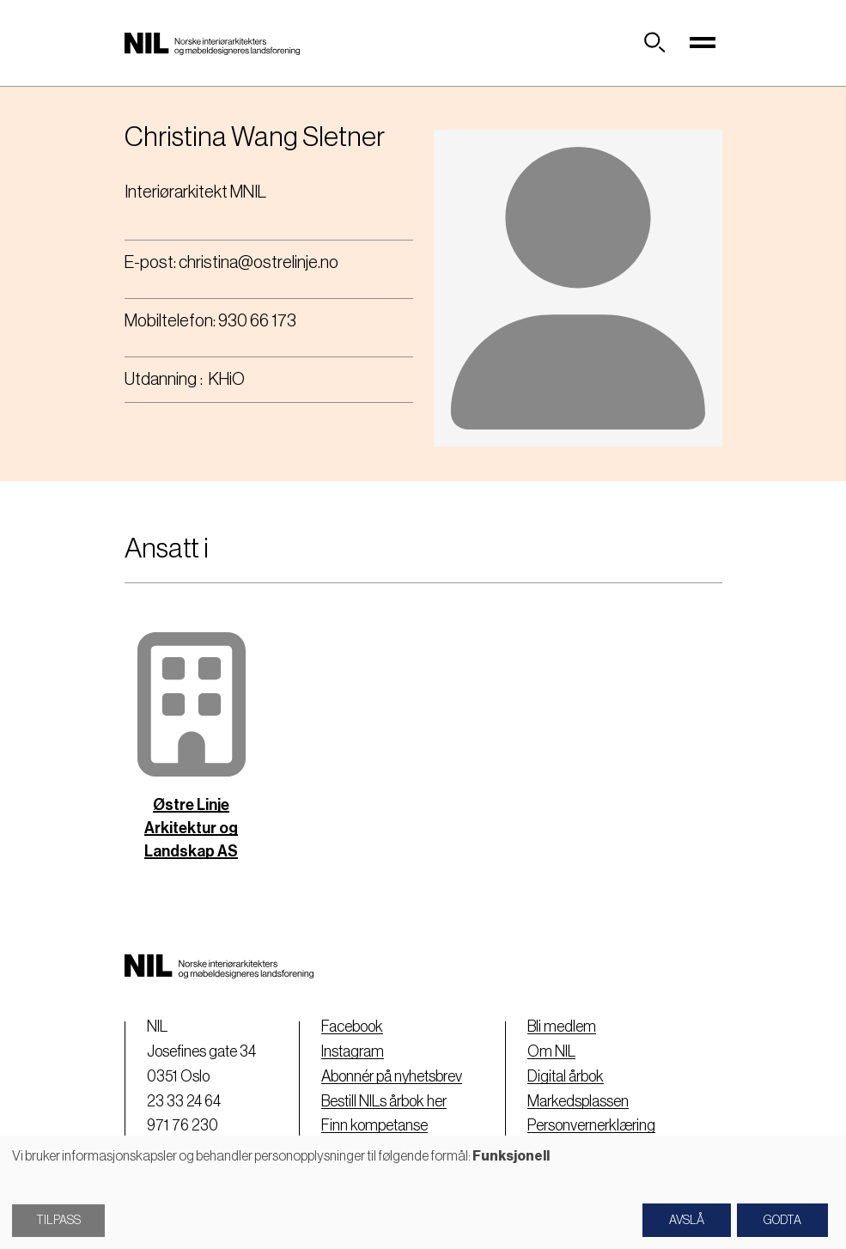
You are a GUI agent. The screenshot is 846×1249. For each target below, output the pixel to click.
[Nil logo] (212, 43)
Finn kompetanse (374, 1125)
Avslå (686, 1221)
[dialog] (423, 1192)
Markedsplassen (578, 1101)
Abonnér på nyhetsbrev (391, 1076)
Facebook (352, 1026)
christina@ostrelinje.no (258, 262)
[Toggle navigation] (703, 43)
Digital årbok (565, 1076)
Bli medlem (561, 1026)
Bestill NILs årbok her (384, 1101)
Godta (782, 1221)
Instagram (352, 1051)
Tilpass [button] (58, 1221)
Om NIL (551, 1051)
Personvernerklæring (591, 1125)
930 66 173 (257, 321)
